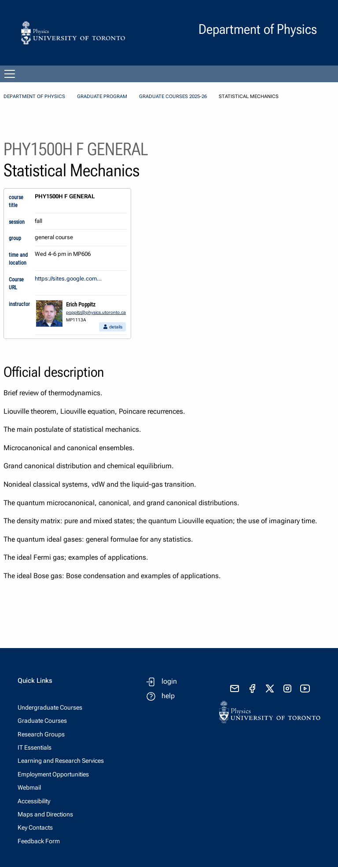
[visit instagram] (287, 688)
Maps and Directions (45, 814)
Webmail (29, 787)
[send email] (234, 688)
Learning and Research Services (61, 760)
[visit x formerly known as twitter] (270, 688)
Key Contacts (35, 827)
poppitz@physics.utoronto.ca (96, 312)
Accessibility (34, 801)
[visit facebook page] (252, 688)
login (169, 681)
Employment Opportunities (53, 774)
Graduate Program (102, 96)
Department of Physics (34, 96)
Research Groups (41, 734)
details (112, 327)
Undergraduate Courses (50, 707)
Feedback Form (39, 841)
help (168, 696)
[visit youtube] (305, 688)
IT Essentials (34, 747)
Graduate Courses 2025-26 (173, 96)
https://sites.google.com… (68, 278)
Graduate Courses (42, 720)
